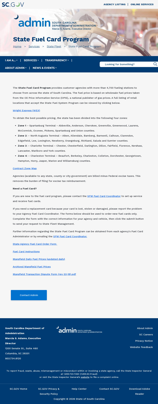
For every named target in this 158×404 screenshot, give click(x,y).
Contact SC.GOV (109, 388)
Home (17, 46)
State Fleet (54, 46)
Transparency (56, 60)
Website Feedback (141, 347)
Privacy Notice (144, 340)
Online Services (142, 4)
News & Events (44, 67)
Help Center (79, 388)
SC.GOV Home (18, 388)
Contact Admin (29, 295)
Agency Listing (115, 4)
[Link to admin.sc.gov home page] (54, 22)
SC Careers (146, 334)
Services (34, 46)
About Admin (15, 67)
